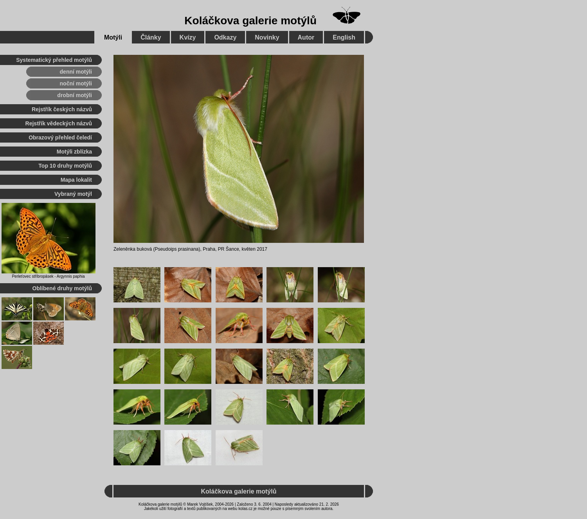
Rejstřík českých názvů (62, 109)
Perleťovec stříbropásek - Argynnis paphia (48, 276)
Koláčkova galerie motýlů (250, 20)
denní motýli (76, 72)
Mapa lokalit (76, 180)
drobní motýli (74, 95)
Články (150, 37)
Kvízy (188, 37)
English (344, 37)
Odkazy (225, 37)
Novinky (267, 37)
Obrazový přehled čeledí (60, 137)
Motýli (113, 37)
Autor (306, 37)
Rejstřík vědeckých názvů (58, 123)
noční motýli (76, 83)
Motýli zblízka (74, 151)
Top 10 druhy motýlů (65, 166)
